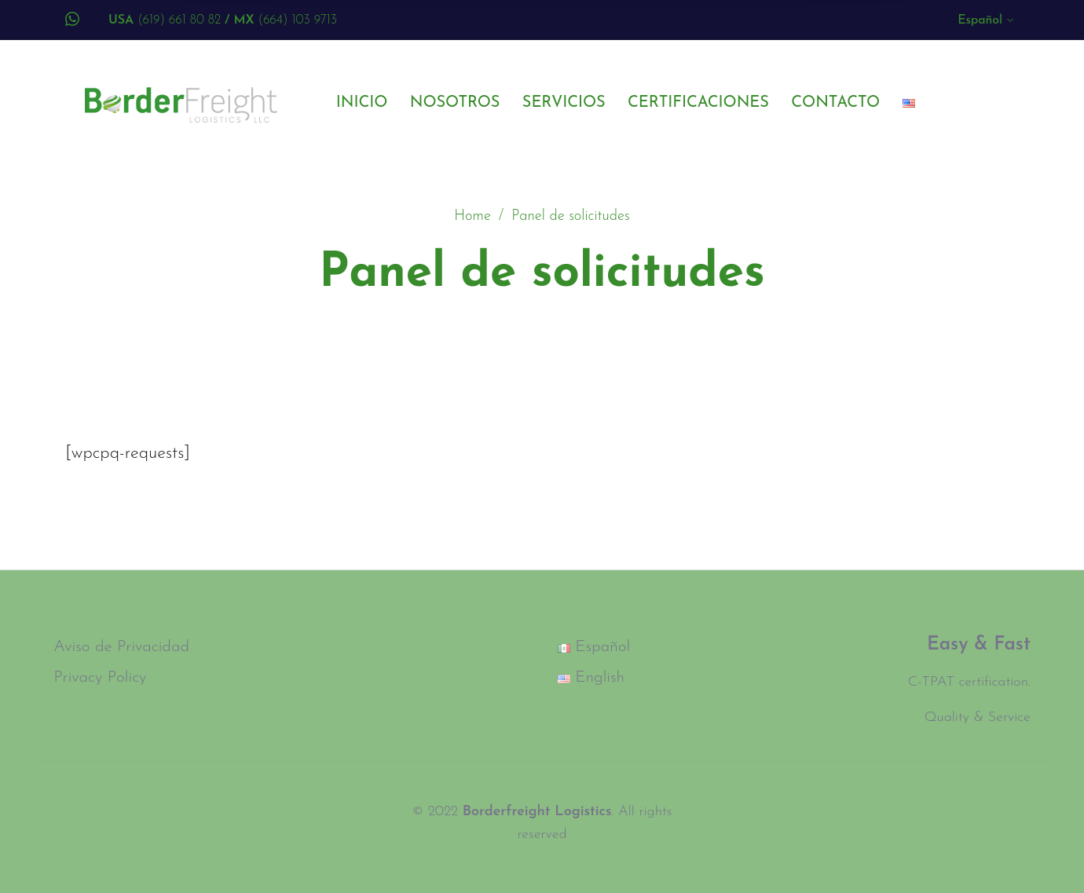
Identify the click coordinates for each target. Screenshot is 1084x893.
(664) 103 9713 (281, 20)
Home (472, 216)
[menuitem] (986, 24)
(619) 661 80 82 (164, 20)
